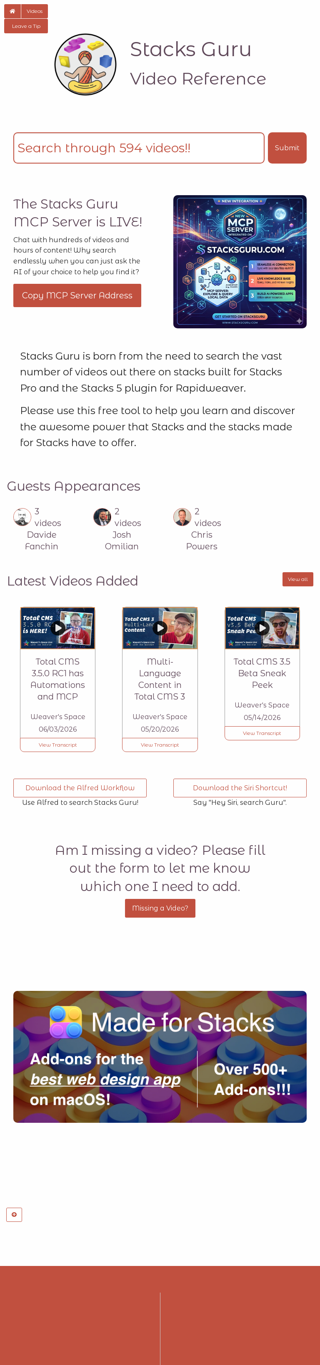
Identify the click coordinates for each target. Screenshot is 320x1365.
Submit (287, 148)
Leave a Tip (26, 26)
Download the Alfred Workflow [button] (80, 788)
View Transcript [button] (58, 745)
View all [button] (298, 579)
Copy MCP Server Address (77, 295)
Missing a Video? (160, 908)
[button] (12, 11)
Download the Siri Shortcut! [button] (240, 788)
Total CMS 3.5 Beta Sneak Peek (262, 673)
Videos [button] (34, 11)
